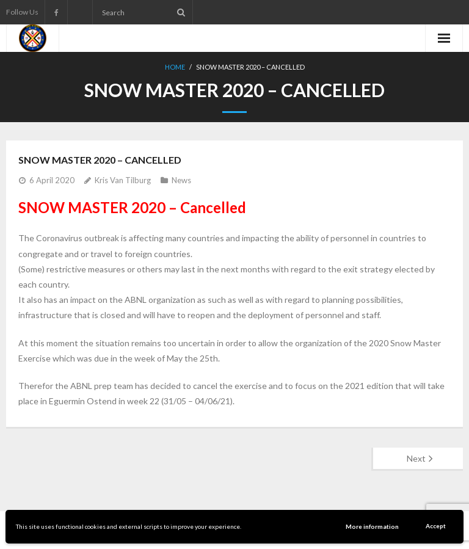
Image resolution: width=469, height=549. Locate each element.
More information (372, 526)
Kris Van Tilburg (123, 180)
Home (175, 67)
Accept (436, 525)
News (181, 180)
